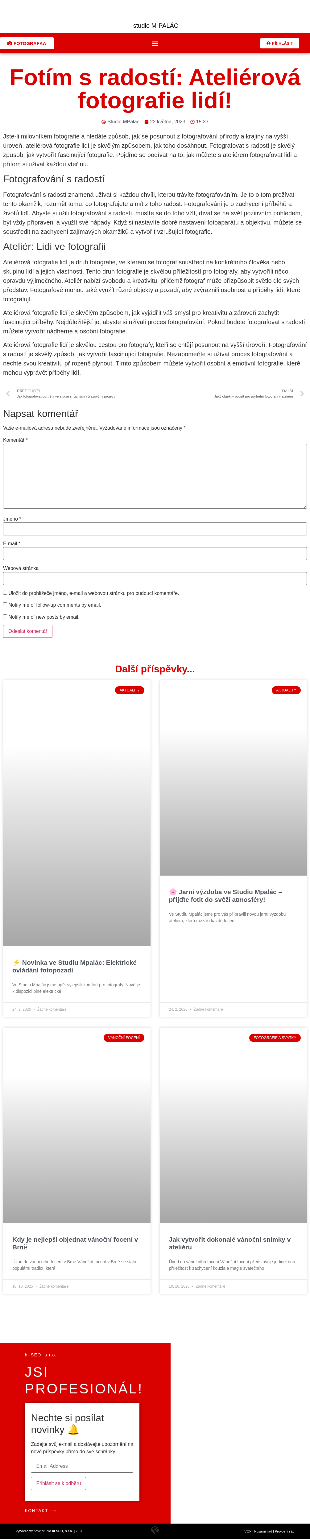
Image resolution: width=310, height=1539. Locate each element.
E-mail (11, 543)
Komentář (15, 440)
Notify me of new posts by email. (43, 617)
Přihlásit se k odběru (58, 1483)
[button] (155, 43)
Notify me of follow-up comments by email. (54, 605)
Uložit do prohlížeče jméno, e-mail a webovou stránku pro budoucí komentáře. (93, 593)
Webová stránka (21, 568)
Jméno (12, 519)
